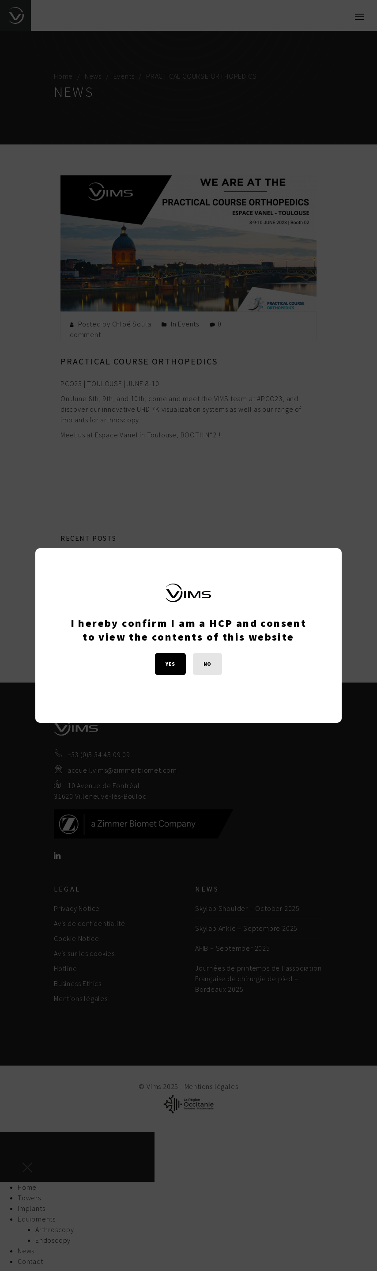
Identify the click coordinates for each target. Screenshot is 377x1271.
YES (170, 663)
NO (207, 663)
